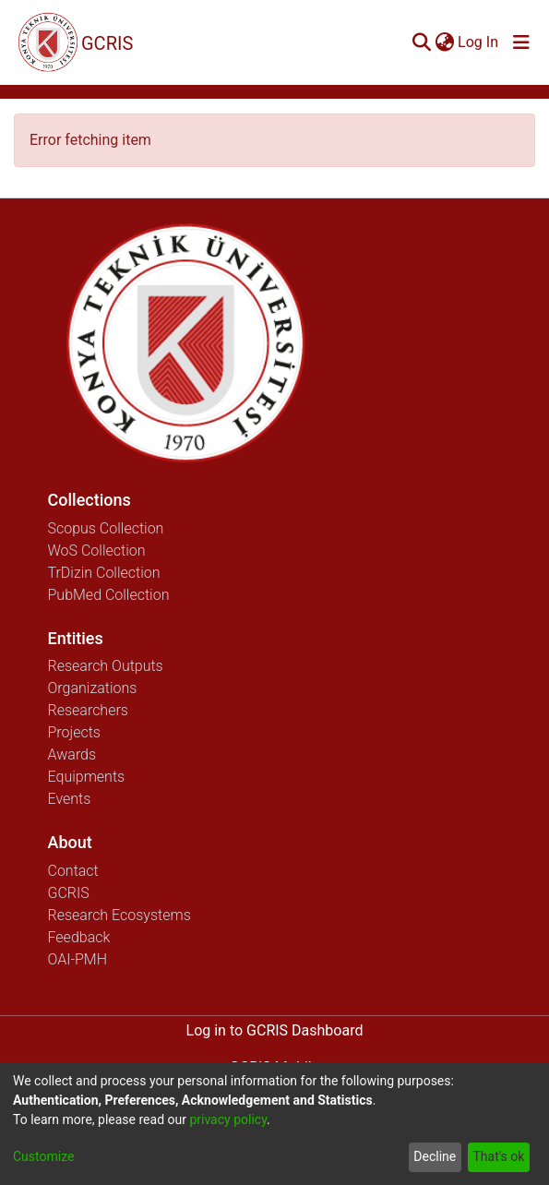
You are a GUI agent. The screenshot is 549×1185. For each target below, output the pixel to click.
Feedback (79, 937)
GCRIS (69, 893)
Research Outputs (105, 666)
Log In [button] (479, 42)
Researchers (88, 710)
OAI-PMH (78, 959)
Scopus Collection (106, 528)
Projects (74, 732)
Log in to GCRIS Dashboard (275, 1030)
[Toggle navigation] (521, 42)
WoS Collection (97, 550)
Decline (434, 1156)
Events (69, 799)
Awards (72, 754)
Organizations (92, 688)
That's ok (498, 1156)
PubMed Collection (109, 595)
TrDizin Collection (104, 572)
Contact (73, 871)
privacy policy (228, 1119)
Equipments (86, 776)
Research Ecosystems (119, 915)
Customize (43, 1156)
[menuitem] (444, 42)
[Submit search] (421, 42)
